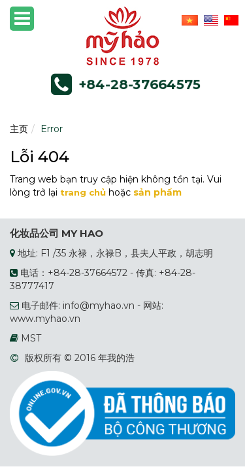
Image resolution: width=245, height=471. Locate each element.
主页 (19, 129)
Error (52, 129)
